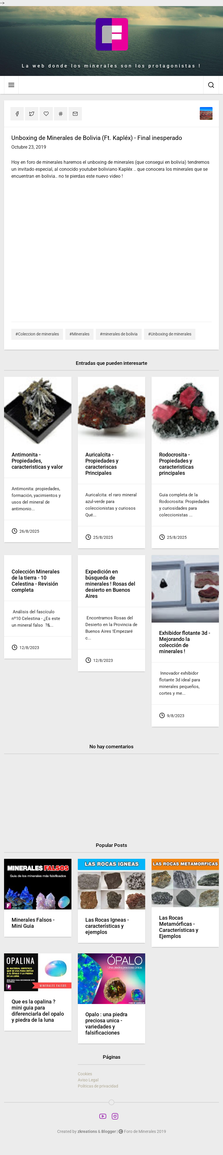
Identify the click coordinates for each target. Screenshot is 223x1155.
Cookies (85, 1074)
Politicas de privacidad (98, 1086)
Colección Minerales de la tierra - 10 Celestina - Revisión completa (36, 581)
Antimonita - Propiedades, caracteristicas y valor (37, 461)
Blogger (108, 1131)
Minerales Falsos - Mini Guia (33, 923)
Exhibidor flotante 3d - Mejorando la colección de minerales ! (184, 642)
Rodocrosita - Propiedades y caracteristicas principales (176, 464)
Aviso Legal (88, 1080)
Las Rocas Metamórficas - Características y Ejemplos (178, 927)
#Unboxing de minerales (169, 334)
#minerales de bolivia (119, 334)
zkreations (87, 1131)
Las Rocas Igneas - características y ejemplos (107, 926)
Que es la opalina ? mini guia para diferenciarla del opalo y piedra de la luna (38, 1011)
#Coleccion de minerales (37, 334)
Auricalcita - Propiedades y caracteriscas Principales (101, 464)
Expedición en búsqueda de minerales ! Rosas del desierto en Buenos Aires (110, 584)
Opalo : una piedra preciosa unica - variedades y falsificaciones (106, 1024)
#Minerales (79, 334)
